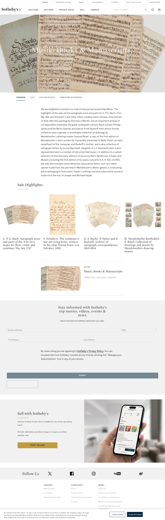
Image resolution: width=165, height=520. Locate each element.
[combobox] (130, 9)
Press (73, 489)
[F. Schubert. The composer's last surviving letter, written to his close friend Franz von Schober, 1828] (62, 214)
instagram (94, 473)
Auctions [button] (33, 10)
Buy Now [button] (48, 10)
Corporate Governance (81, 497)
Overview (20, 97)
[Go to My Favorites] (152, 9)
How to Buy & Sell (134, 2)
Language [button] (154, 2)
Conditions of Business (71, 97)
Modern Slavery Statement (110, 502)
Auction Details (47, 97)
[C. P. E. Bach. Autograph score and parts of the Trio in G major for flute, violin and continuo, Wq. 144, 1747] (22, 214)
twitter (50, 474)
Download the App (52, 497)
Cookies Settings (117, 514)
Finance (95, 10)
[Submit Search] (146, 10)
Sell (82, 10)
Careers (74, 502)
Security (102, 489)
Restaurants (97, 2)
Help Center (49, 489)
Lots (32, 97)
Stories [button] (114, 2)
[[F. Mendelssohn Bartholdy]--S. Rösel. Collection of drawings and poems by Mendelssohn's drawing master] (143, 214)
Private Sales (66, 10)
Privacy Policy (77, 493)
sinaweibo (141, 473)
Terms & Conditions (107, 493)
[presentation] (22, 384)
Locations (48, 493)
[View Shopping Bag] (159, 9)
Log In (45, 2)
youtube (117, 473)
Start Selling (37, 445)
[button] (84, 185)
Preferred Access (63, 2)
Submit (82, 375)
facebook (72, 473)
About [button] (81, 2)
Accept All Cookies (134, 514)
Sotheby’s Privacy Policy (90, 351)
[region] (82, 514)
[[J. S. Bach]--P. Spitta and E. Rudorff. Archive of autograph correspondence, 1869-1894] (103, 214)
